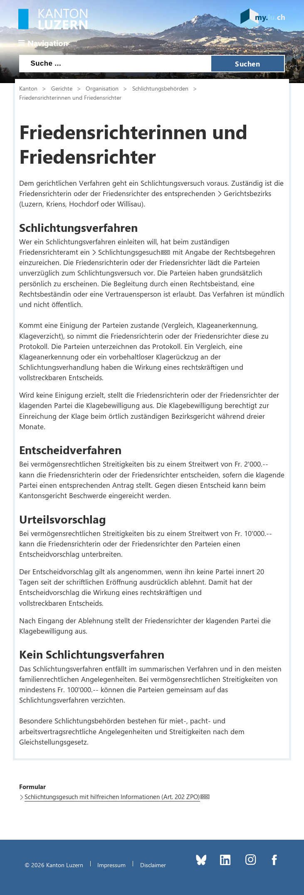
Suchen (247, 63)
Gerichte (61, 88)
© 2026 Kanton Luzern (54, 864)
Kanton (28, 88)
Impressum (111, 864)
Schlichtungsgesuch (129, 251)
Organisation (102, 88)
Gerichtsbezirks (247, 193)
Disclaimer (153, 864)
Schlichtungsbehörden (160, 88)
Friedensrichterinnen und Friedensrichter (70, 97)
